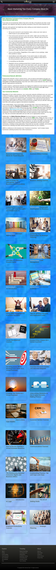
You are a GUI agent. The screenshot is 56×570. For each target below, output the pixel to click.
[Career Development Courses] (16, 348)
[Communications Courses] (40, 454)
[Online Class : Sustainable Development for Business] (40, 215)
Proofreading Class (23, 557)
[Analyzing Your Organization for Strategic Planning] (40, 241)
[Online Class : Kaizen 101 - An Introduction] (16, 294)
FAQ (3, 560)
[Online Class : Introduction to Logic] (16, 507)
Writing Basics (22, 554)
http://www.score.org (15, 109)
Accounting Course (23, 552)
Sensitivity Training (23, 559)
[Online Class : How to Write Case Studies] (16, 427)
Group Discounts (5, 556)
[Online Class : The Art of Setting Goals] (40, 507)
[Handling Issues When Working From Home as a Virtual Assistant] (16, 374)
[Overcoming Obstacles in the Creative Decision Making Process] (40, 401)
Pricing (3, 552)
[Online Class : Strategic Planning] (40, 534)
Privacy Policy (40, 557)
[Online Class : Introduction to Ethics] (40, 294)
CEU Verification (5, 557)
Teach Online (39, 552)
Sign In (3, 551)
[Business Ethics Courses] (40, 161)
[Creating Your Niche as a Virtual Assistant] (16, 401)
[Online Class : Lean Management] (40, 268)
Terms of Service (40, 556)
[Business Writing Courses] (40, 188)
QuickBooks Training (24, 556)
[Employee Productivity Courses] (16, 534)
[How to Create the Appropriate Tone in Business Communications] (16, 188)
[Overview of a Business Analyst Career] (16, 268)
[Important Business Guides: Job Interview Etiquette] (40, 374)
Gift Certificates (5, 559)
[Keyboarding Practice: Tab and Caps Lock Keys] (40, 481)
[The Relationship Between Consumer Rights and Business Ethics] (16, 481)
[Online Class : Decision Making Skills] (16, 241)
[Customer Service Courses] (40, 427)
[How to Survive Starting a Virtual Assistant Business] (16, 454)
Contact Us (39, 554)
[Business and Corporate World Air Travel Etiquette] (16, 161)
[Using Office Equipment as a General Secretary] (16, 321)
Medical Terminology (24, 551)
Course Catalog (5, 554)
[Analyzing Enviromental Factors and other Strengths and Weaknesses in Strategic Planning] (16, 215)
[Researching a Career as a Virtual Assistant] (40, 348)
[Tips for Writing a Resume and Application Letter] (40, 321)
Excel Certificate (23, 560)
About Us (39, 551)
